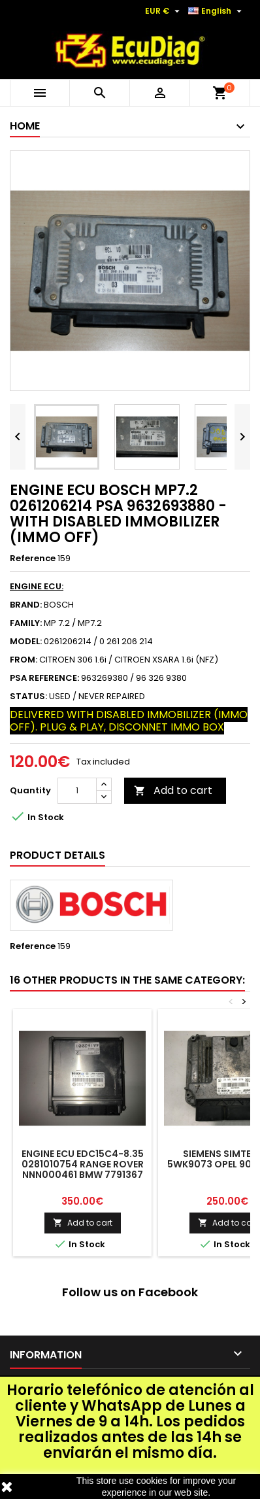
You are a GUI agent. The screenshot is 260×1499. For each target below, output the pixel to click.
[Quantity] (77, 791)
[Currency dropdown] (164, 11)
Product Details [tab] (57, 855)
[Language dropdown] (216, 11)
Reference (33, 558)
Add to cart (173, 790)
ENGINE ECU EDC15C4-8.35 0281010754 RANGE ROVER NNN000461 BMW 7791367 (83, 1164)
